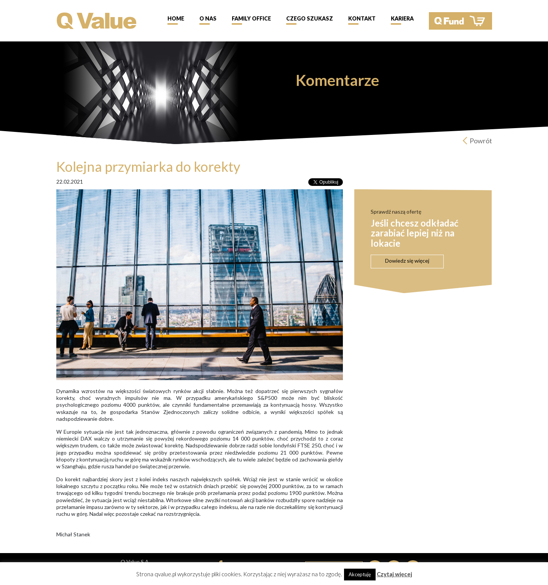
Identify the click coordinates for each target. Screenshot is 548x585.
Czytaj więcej (394, 574)
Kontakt (362, 18)
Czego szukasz (309, 18)
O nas (208, 18)
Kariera (402, 18)
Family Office (251, 18)
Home (175, 18)
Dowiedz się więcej (407, 260)
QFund (460, 21)
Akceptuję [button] (360, 574)
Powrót (481, 140)
